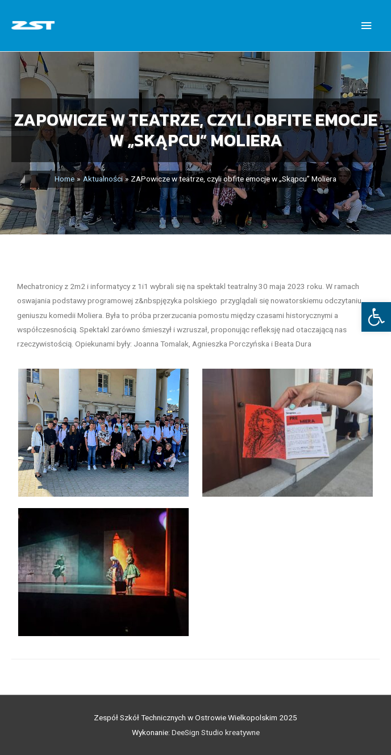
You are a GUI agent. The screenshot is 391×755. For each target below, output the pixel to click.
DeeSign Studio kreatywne (216, 732)
